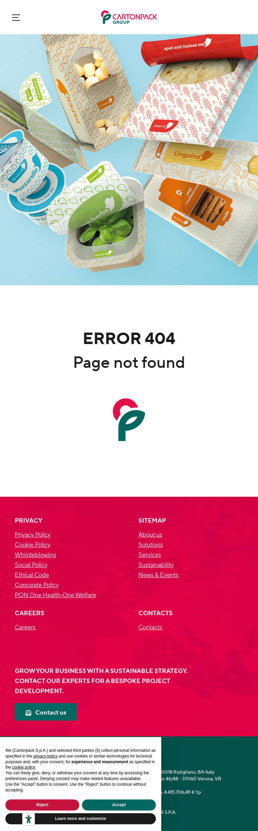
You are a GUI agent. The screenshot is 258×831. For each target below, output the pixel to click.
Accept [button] (119, 804)
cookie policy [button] (23, 767)
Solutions (150, 545)
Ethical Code (32, 575)
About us (150, 535)
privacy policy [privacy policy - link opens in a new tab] (45, 756)
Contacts (150, 627)
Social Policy (31, 565)
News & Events (158, 575)
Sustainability (156, 565)
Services (149, 555)
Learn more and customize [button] (80, 818)
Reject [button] (42, 804)
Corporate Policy (37, 585)
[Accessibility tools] (28, 819)
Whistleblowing (35, 555)
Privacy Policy (33, 535)
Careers (25, 627)
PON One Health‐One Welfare (55, 595)
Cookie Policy (32, 545)
